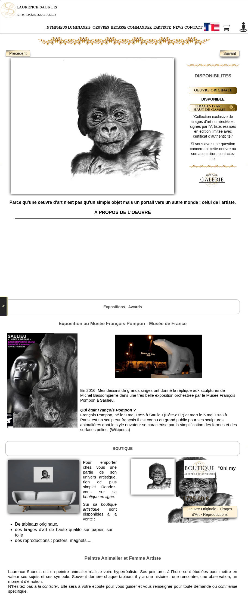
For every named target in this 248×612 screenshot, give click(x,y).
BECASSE (118, 27)
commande (227, 586)
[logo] (32, 10)
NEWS (178, 27)
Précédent (18, 53)
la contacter (48, 586)
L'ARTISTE (162, 27)
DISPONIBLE (213, 99)
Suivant (229, 53)
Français (222, 27)
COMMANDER (139, 27)
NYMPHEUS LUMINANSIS (68, 27)
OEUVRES (101, 27)
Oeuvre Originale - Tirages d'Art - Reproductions (209, 512)
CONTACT (193, 27)
